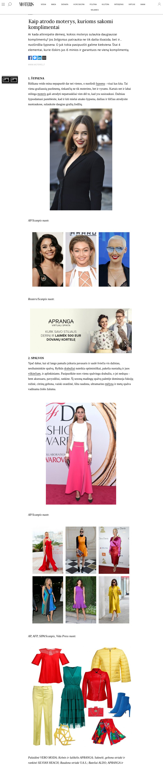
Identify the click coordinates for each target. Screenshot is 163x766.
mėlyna (109, 384)
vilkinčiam (34, 373)
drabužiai (69, 368)
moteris (41, 94)
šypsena (100, 83)
